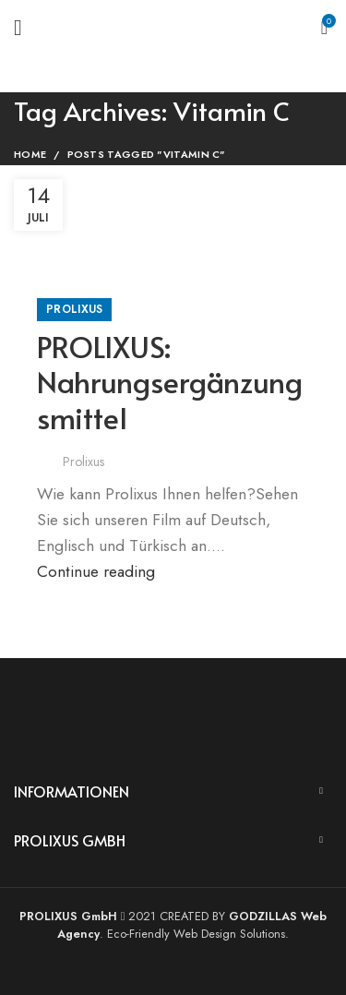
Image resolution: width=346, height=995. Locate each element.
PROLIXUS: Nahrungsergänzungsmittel (170, 382)
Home (30, 154)
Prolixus (74, 309)
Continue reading (96, 571)
